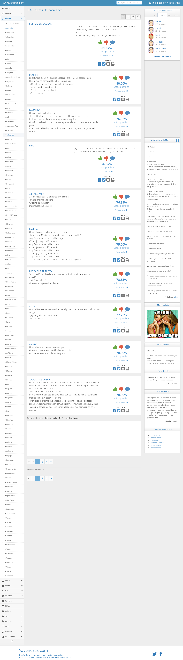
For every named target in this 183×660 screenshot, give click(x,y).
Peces (8, 402)
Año (176, 15)
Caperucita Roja (11, 126)
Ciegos (8, 148)
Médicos (9, 353)
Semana (162, 15)
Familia (8, 242)
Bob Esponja (10, 104)
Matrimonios (10, 348)
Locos (8, 340)
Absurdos (9, 37)
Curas (8, 166)
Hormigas (9, 291)
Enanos (8, 228)
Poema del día (163, 391)
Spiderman (10, 495)
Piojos (8, 429)
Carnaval (9, 130)
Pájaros (8, 389)
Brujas (8, 108)
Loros (8, 344)
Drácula (8, 219)
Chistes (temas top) (14, 23)
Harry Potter (10, 282)
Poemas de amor (156, 440)
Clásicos (8, 153)
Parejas (8, 393)
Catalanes (9, 135)
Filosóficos (9, 251)
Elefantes (9, 224)
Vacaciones (10, 544)
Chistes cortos (155, 435)
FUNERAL (34, 74)
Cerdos (8, 139)
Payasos (9, 397)
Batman (8, 86)
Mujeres (8, 371)
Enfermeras (10, 233)
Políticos (9, 451)
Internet (9, 304)
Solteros (9, 487)
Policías (8, 446)
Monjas (8, 366)
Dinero (8, 179)
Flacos (8, 255)
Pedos (8, 406)
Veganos (9, 562)
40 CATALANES (36, 193)
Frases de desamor (157, 443)
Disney (8, 197)
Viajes (8, 567)
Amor (8, 63)
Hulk (7, 295)
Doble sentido (11, 206)
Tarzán (8, 518)
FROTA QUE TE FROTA (40, 271)
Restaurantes (10, 469)
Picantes (9, 420)
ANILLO (33, 344)
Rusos (8, 478)
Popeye (8, 455)
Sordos (8, 491)
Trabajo (8, 540)
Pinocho (9, 424)
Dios (7, 188)
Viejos (8, 571)
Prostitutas (10, 464)
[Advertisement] (50, 44)
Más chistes (12, 28)
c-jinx (176, 297)
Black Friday (10, 95)
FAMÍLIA (33, 229)
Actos (8, 50)
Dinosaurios (10, 184)
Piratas (8, 433)
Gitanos (8, 273)
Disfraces (9, 193)
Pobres (8, 442)
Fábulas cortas (155, 447)
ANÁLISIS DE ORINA (39, 379)
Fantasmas (10, 246)
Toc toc (8, 527)
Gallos (8, 264)
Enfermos (9, 237)
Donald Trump (11, 215)
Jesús (7, 313)
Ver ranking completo (162, 56)
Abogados (9, 32)
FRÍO (31, 145)
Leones (8, 326)
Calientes (9, 112)
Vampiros (9, 553)
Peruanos (9, 415)
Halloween (9, 277)
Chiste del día (163, 344)
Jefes (7, 308)
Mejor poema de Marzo (161, 140)
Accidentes (9, 46)
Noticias (8, 375)
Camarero (9, 121)
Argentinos (10, 81)
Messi (8, 357)
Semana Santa (11, 482)
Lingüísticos (10, 335)
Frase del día (163, 371)
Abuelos (8, 41)
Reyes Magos (10, 473)
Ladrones (9, 317)
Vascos (8, 558)
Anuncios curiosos (12, 77)
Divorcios (9, 202)
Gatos (8, 268)
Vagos (8, 549)
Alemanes (9, 55)
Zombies (9, 576)
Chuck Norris (10, 144)
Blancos (8, 99)
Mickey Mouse (11, 362)
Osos (7, 384)
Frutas (8, 259)
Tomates (9, 531)
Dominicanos (10, 210)
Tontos (8, 536)
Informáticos (10, 300)
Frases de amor (155, 445)
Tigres (8, 522)
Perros (8, 411)
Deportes (9, 175)
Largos (8, 322)
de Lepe (8, 331)
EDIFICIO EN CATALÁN (40, 23)
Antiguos (9, 72)
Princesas (9, 460)
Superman (9, 509)
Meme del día (163, 305)
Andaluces (9, 68)
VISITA (32, 306)
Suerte (8, 504)
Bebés (8, 90)
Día (155, 15)
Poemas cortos (155, 438)
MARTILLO (34, 110)
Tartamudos (10, 513)
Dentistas (9, 170)
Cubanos (9, 161)
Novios (8, 380)
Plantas (8, 438)
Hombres (9, 286)
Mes (169, 15)
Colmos (8, 157)
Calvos (8, 117)
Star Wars (9, 500)
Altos (7, 59)
